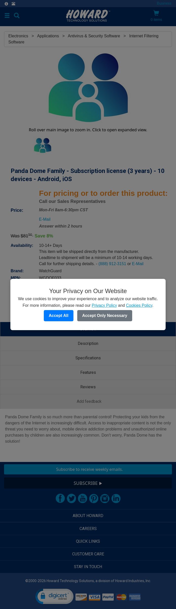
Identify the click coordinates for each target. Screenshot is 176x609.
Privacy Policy (104, 305)
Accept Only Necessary (104, 315)
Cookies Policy (139, 305)
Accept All (59, 315)
